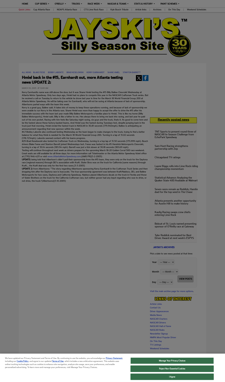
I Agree (172, 378)
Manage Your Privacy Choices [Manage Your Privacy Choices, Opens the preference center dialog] (172, 362)
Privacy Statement (114, 360)
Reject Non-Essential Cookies (172, 370)
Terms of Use (57, 363)
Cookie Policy (22, 363)
